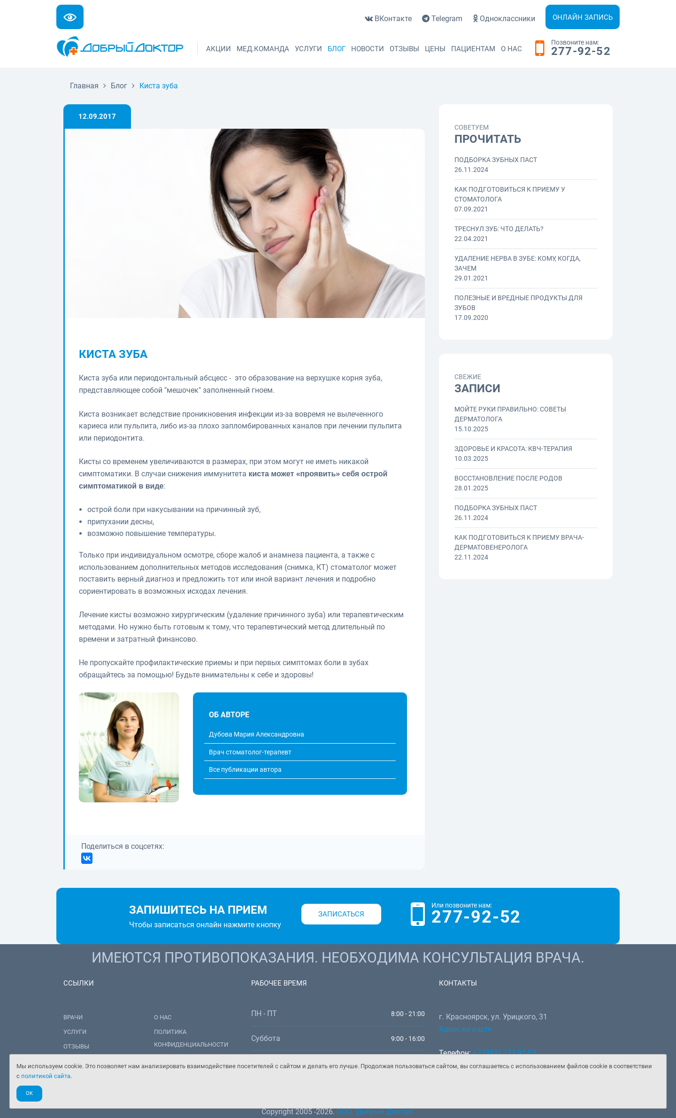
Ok (29, 1093)
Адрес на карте (465, 1029)
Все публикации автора (245, 769)
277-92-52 (581, 52)
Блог (337, 49)
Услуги (308, 49)
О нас (511, 49)
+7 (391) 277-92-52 (504, 1052)
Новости (367, 49)
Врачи (73, 1017)
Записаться (341, 914)
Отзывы (404, 49)
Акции (218, 49)
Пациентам (473, 49)
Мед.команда (263, 49)
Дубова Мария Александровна (256, 734)
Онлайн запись (583, 17)
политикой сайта (45, 1075)
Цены (435, 49)
